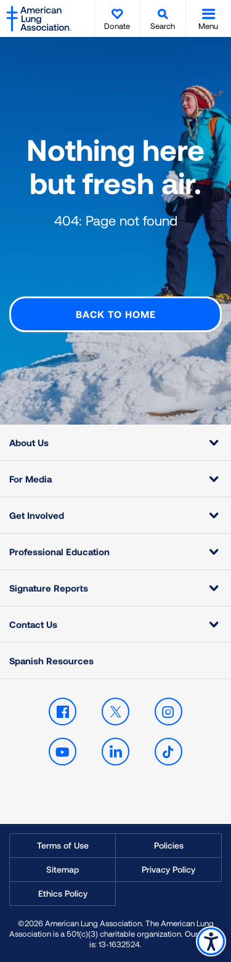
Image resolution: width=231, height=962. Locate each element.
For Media (30, 478)
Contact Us (33, 624)
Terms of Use (63, 845)
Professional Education (59, 551)
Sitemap (62, 869)
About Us (29, 442)
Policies (169, 845)
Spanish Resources (51, 660)
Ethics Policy (62, 893)
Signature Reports (48, 587)
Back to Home (116, 314)
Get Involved (36, 515)
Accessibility (211, 941)
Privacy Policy (168, 869)
